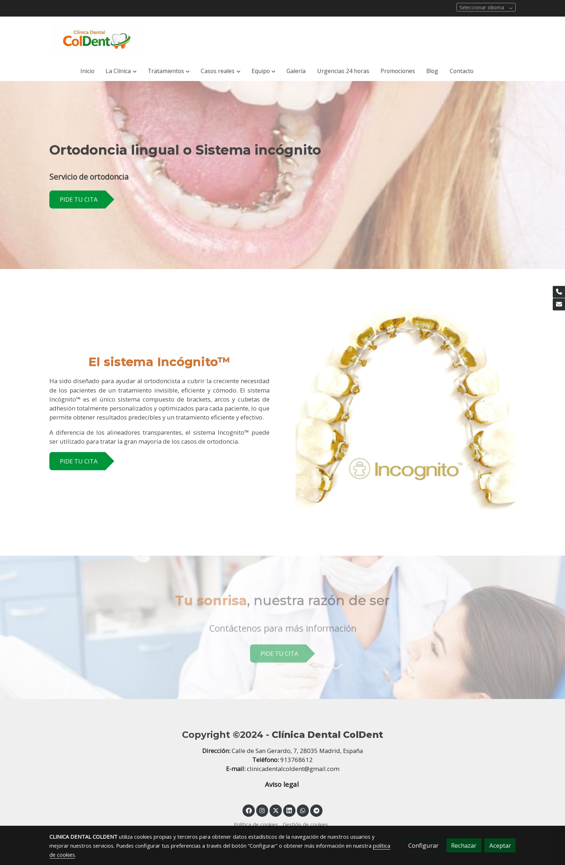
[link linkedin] (289, 810)
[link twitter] (276, 810)
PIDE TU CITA (79, 199)
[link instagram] (262, 810)
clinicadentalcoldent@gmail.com (293, 769)
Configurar (423, 845)
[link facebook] (249, 810)
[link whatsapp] (303, 810)
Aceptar (500, 845)
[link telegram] (316, 810)
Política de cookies (256, 824)
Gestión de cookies (305, 824)
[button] (121, 71)
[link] (95, 39)
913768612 (296, 760)
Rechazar (463, 845)
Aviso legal (283, 784)
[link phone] (559, 292)
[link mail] (559, 304)
